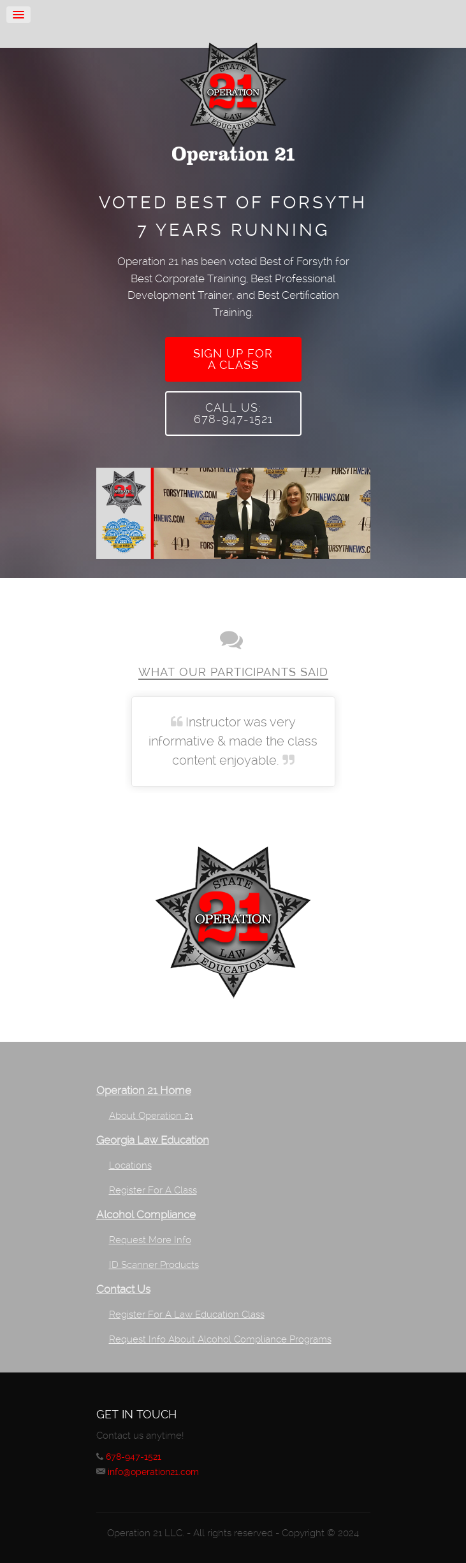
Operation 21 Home (143, 1090)
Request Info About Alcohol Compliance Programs (220, 1339)
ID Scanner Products (154, 1265)
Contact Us (123, 1289)
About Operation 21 (151, 1115)
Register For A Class (153, 1190)
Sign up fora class (233, 359)
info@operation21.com (153, 1472)
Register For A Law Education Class (187, 1314)
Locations (130, 1165)
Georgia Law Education (152, 1140)
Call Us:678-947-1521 (233, 413)
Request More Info (150, 1240)
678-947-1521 (133, 1456)
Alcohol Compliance (146, 1215)
